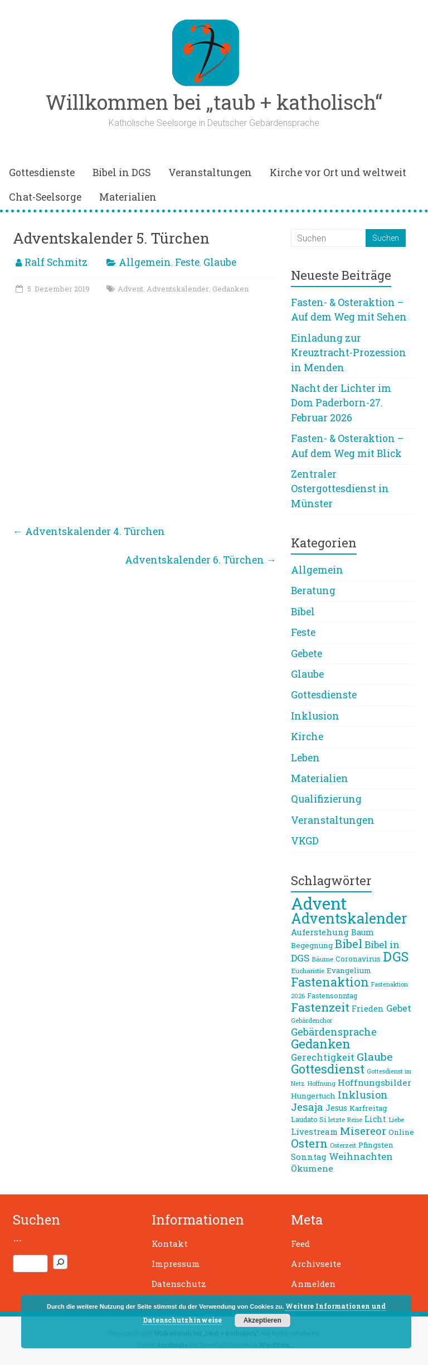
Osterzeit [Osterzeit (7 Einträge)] (343, 1145)
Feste (187, 262)
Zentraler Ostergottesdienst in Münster (340, 489)
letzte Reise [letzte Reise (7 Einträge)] (345, 1119)
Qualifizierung (326, 799)
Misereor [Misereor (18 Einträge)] (363, 1131)
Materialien (128, 197)
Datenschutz (179, 1283)
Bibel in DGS (121, 172)
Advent (130, 289)
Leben (305, 757)
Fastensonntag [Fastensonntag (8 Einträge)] (332, 995)
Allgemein (145, 262)
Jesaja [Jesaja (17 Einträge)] (307, 1107)
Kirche (307, 736)
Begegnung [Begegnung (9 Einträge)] (312, 945)
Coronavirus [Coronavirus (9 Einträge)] (358, 959)
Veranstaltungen (210, 172)
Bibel (303, 611)
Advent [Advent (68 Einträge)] (319, 903)
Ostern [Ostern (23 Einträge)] (309, 1143)
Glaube (219, 262)
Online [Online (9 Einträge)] (401, 1132)
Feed (300, 1243)
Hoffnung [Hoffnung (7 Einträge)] (321, 1083)
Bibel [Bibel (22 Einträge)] (348, 943)
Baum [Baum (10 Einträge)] (362, 932)
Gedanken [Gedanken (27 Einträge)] (321, 1044)
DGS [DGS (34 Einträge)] (395, 956)
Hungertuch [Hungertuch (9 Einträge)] (313, 1096)
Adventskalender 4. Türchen (89, 531)
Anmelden (313, 1283)
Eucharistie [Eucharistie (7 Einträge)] (307, 970)
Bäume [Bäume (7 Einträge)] (322, 959)
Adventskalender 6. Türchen (200, 559)
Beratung (313, 590)
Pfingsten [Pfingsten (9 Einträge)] (375, 1145)
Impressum (176, 1263)
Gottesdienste (42, 172)
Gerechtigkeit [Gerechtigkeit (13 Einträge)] (322, 1057)
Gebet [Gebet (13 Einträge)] (398, 1008)
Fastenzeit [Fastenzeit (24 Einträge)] (320, 1007)
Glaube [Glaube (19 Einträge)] (375, 1056)
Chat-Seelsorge (45, 197)
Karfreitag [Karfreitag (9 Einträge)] (368, 1108)
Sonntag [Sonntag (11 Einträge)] (309, 1156)
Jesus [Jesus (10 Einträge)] (336, 1107)
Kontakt (170, 1243)
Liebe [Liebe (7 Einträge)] (396, 1119)
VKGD (305, 840)
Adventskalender (178, 289)
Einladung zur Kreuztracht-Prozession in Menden (348, 353)
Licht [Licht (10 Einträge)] (375, 1119)
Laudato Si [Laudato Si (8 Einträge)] (308, 1119)
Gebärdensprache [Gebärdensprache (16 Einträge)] (334, 1031)
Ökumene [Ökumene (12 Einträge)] (312, 1168)
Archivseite (316, 1263)
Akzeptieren (262, 1320)
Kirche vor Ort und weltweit (338, 172)
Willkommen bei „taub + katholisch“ (214, 102)
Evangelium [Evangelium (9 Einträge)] (349, 970)
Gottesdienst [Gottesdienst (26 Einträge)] (327, 1069)
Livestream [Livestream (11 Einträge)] (314, 1131)
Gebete (306, 653)
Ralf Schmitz (56, 262)
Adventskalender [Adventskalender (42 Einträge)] (349, 918)
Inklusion (315, 716)
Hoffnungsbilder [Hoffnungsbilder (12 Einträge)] (374, 1082)
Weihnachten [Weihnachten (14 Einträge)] (361, 1156)
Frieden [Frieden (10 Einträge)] (368, 1008)
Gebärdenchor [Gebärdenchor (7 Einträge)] (311, 1020)
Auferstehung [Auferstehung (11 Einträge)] (320, 931)
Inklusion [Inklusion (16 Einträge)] (363, 1094)
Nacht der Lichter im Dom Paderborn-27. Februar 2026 (341, 403)
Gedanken (230, 289)
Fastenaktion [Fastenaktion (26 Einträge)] (330, 982)
